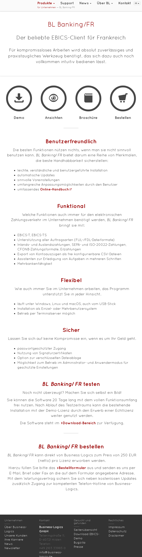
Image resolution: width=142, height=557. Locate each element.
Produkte (46, 3)
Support (67, 3)
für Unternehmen (46, 7)
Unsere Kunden (15, 535)
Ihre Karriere (13, 539)
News (8, 544)
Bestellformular (72, 468)
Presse (78, 547)
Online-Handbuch (54, 189)
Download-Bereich (79, 423)
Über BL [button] (105, 3)
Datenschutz (118, 531)
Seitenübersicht (85, 530)
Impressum (117, 527)
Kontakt (124, 3)
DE (137, 3)
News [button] (85, 3)
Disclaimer (116, 535)
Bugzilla (79, 542)
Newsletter (12, 548)
